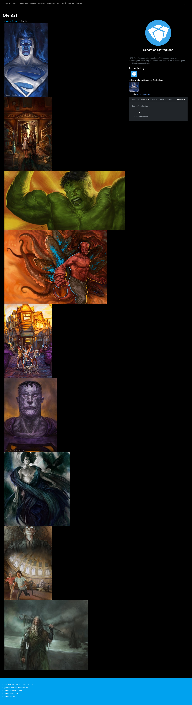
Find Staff (61, 3)
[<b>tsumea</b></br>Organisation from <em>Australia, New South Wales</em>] (134, 74)
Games (71, 3)
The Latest (23, 3)
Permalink (181, 99)
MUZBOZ (145, 99)
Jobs (14, 3)
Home (7, 3)
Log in (184, 3)
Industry (41, 3)
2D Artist (23, 21)
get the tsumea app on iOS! (16, 687)
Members (51, 3)
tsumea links (9, 696)
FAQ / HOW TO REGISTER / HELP (18, 685)
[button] (26, 59)
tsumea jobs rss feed (13, 690)
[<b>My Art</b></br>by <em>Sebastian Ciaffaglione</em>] (134, 87)
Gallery (33, 3)
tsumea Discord (11, 693)
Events (79, 3)
